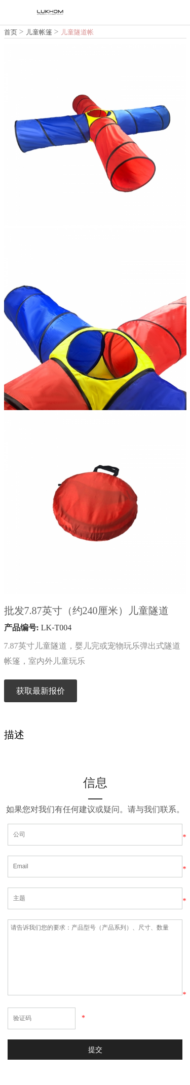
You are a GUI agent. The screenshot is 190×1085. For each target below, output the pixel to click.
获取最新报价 (40, 691)
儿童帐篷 (39, 32)
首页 (10, 32)
